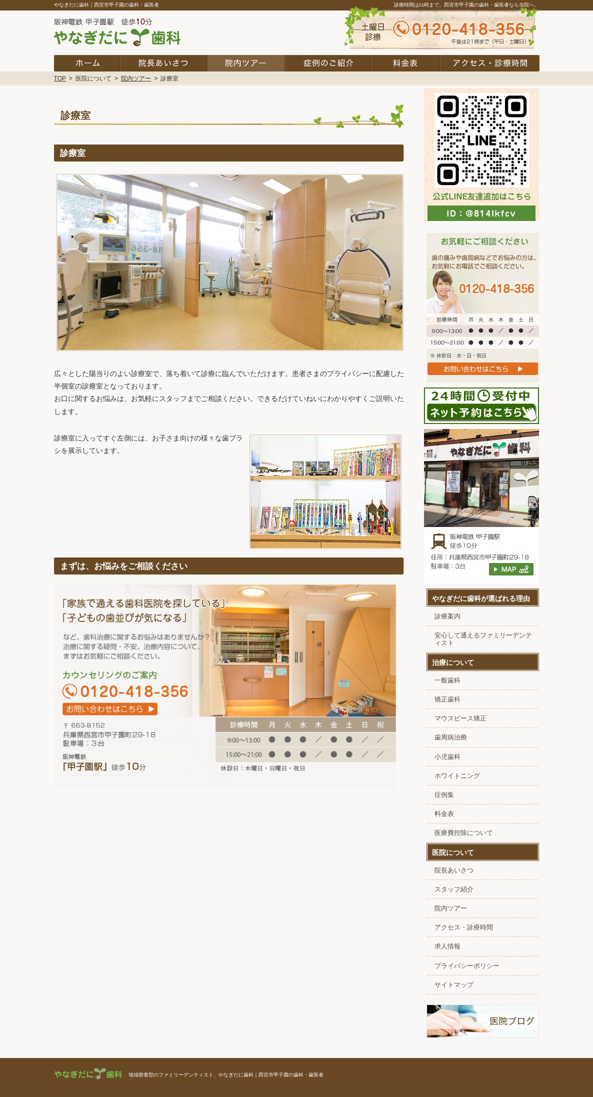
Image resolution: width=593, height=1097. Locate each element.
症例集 (444, 795)
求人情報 (447, 946)
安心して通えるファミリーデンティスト (483, 639)
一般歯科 (447, 680)
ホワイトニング (457, 776)
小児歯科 (447, 757)
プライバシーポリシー (467, 966)
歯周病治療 (450, 737)
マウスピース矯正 (460, 718)
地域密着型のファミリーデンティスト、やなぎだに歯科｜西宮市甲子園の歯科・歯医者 (226, 1075)
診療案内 (447, 616)
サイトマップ (454, 985)
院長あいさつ (454, 870)
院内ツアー (450, 908)
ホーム (87, 63)
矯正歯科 (447, 699)
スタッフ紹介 (454, 889)
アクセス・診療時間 (463, 927)
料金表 (444, 814)
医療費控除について (463, 833)
